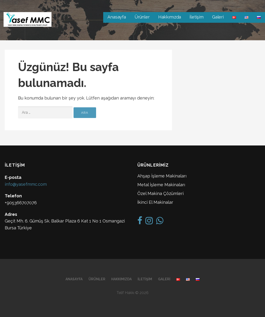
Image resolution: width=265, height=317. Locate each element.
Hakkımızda (169, 16)
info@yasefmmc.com (26, 184)
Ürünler (142, 16)
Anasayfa (116, 16)
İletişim (197, 16)
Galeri (218, 16)
